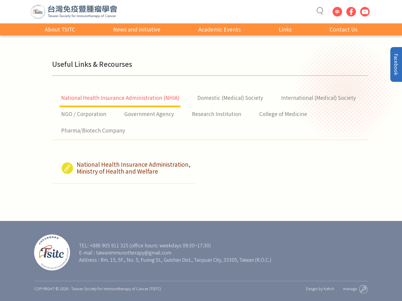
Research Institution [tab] (216, 114)
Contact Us (343, 30)
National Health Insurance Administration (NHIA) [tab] (120, 97)
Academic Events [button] (219, 30)
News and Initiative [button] (136, 30)
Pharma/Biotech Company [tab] (93, 130)
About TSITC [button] (60, 30)
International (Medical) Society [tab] (318, 97)
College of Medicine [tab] (283, 114)
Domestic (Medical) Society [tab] (230, 97)
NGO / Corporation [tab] (83, 114)
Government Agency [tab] (149, 114)
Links (285, 30)
